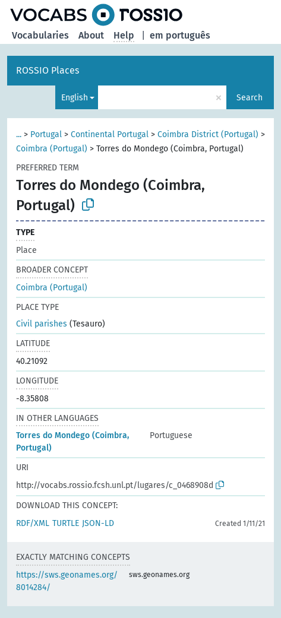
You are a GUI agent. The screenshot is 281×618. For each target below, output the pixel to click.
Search (249, 98)
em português (180, 35)
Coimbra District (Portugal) (207, 134)
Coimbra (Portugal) (51, 149)
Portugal (46, 134)
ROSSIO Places (47, 70)
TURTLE (65, 523)
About (91, 35)
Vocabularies (40, 35)
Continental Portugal (110, 134)
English (74, 98)
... (18, 134)
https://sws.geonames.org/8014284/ (67, 581)
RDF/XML (32, 523)
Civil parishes (41, 324)
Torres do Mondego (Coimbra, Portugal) (72, 441)
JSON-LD (98, 523)
